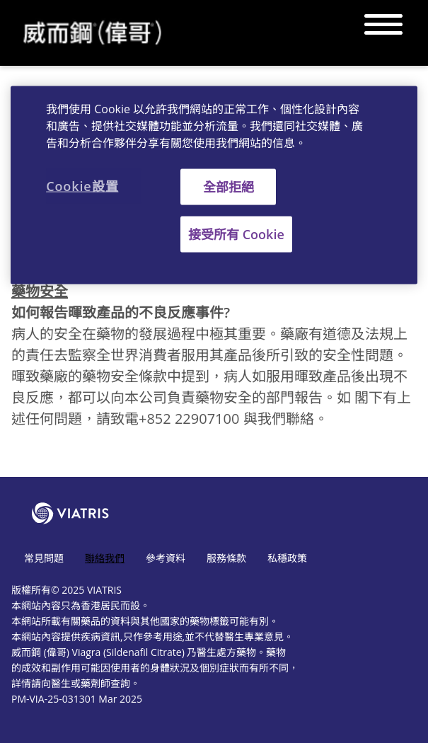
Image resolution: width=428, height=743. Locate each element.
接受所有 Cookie (236, 233)
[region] (214, 185)
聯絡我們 (105, 558)
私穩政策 (287, 558)
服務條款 (226, 558)
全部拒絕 (228, 186)
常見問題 (44, 558)
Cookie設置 (82, 185)
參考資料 (165, 558)
